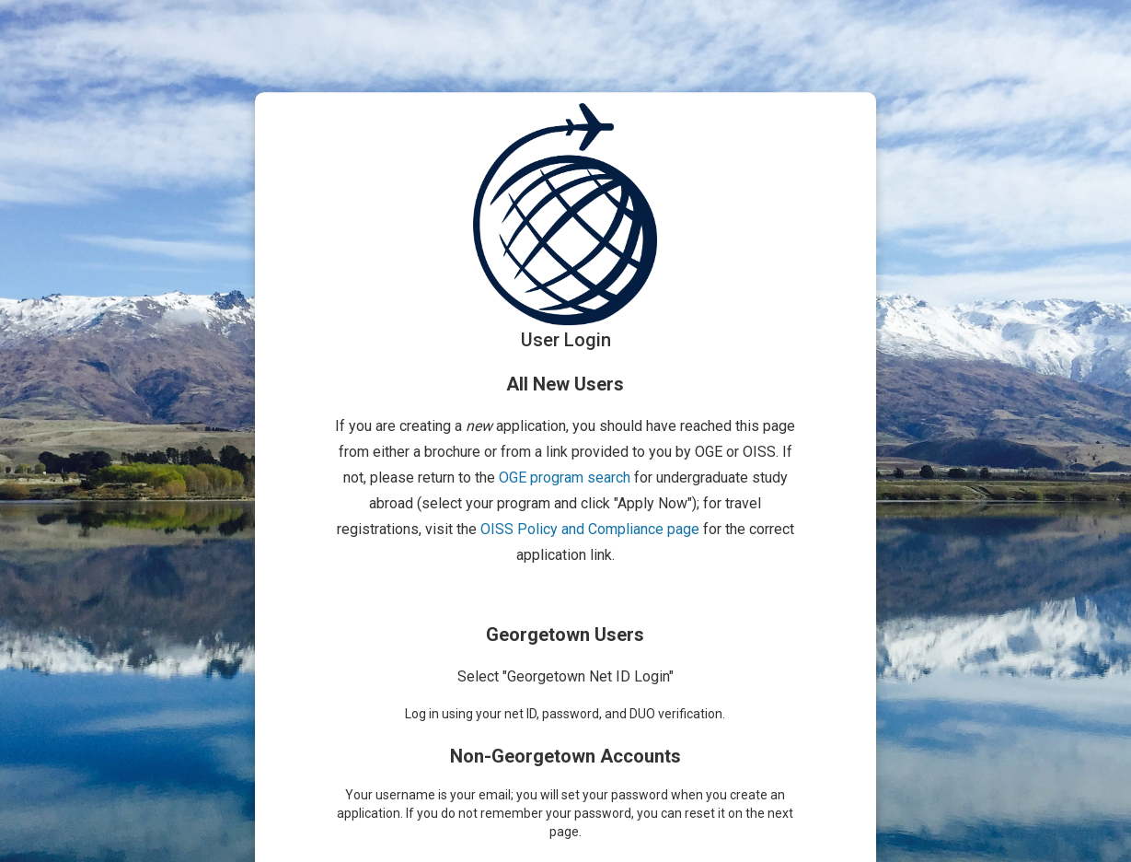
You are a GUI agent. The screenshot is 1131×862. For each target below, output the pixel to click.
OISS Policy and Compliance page (589, 529)
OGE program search (564, 477)
